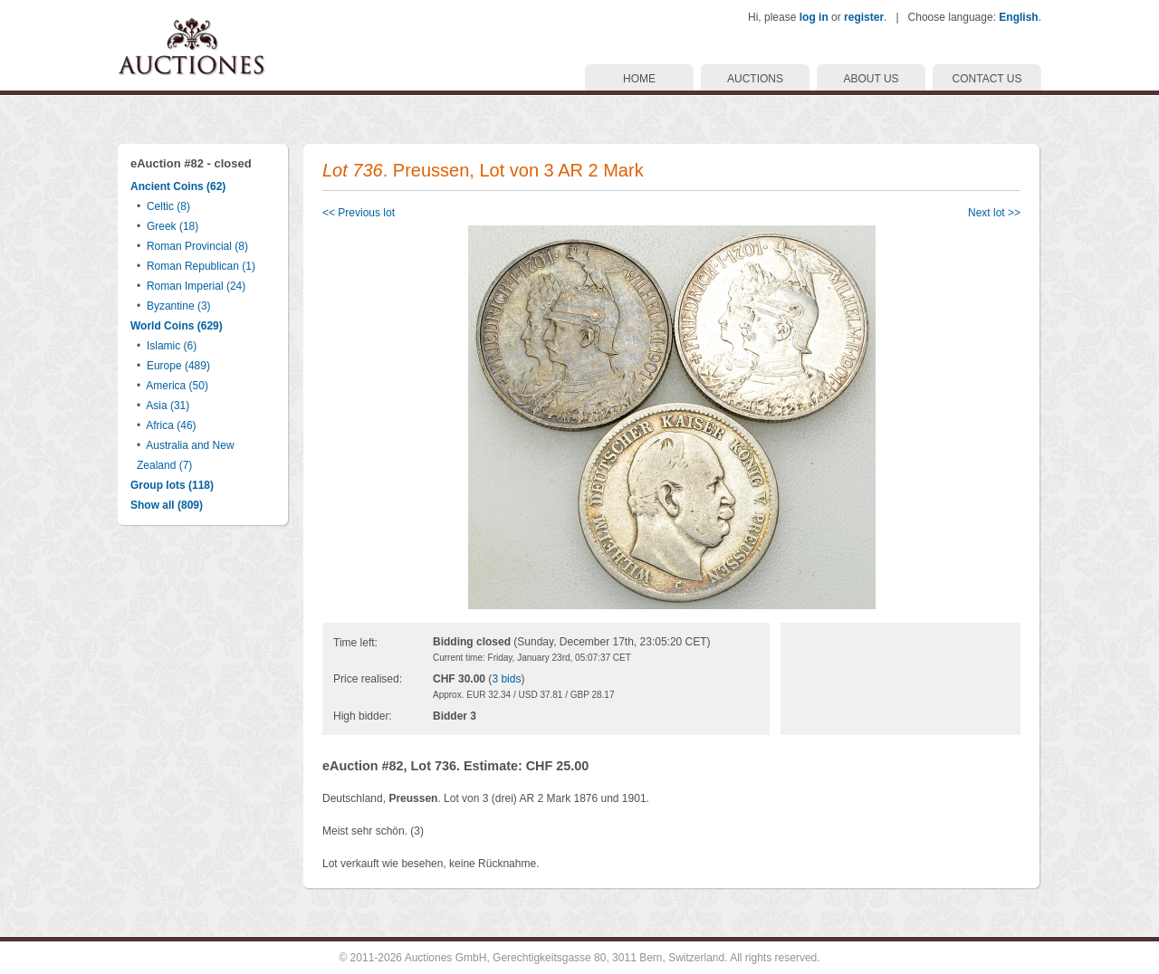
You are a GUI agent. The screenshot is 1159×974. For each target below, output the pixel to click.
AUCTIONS (755, 78)
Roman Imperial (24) (196, 286)
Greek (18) (172, 226)
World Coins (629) (176, 326)
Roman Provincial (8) (197, 246)
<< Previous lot (358, 212)
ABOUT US (870, 78)
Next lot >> (994, 212)
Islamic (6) (171, 345)
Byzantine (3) (179, 306)
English (1018, 17)
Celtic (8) (168, 206)
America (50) (177, 385)
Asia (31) (167, 405)
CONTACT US (987, 78)
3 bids (506, 679)
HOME (639, 78)
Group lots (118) (172, 485)
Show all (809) (166, 505)
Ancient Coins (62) (177, 186)
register (864, 17)
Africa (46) (171, 425)
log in (814, 17)
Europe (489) (178, 365)
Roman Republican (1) (201, 266)
